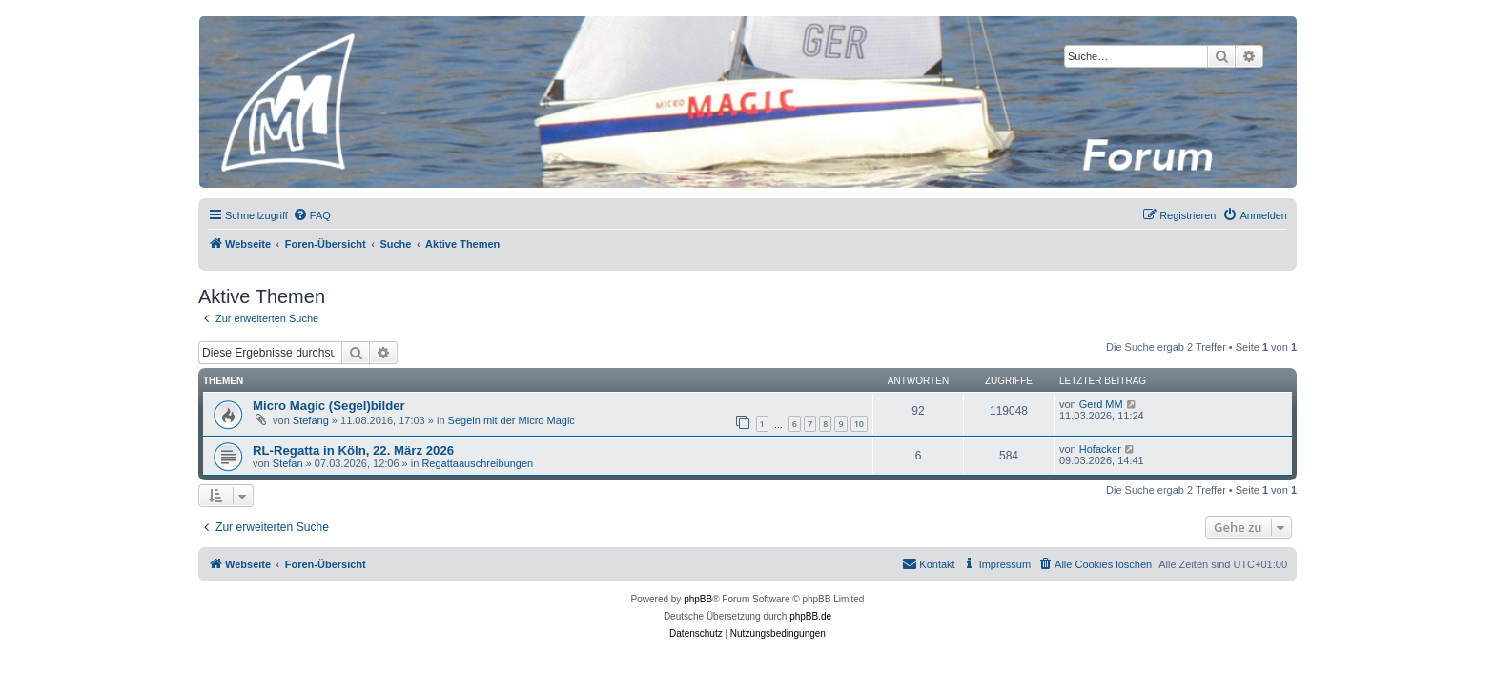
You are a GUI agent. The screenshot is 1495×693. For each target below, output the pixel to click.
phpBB (698, 599)
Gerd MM (1101, 404)
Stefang (311, 420)
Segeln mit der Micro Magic (511, 420)
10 (859, 424)
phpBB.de (810, 616)
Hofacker (1100, 449)
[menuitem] (312, 215)
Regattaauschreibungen (477, 463)
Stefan (288, 463)
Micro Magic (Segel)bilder (329, 405)
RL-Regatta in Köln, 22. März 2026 (353, 450)
